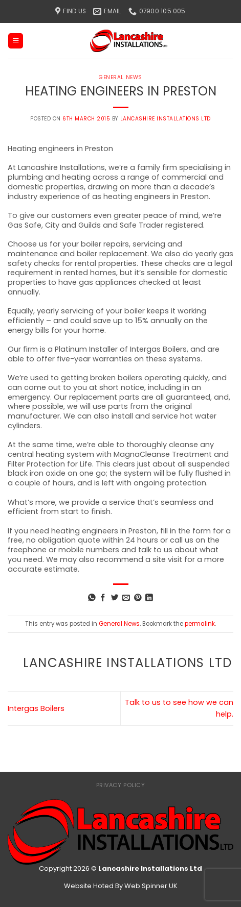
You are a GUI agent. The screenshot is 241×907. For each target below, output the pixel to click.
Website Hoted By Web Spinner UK (121, 886)
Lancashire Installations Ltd (165, 118)
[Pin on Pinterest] (138, 598)
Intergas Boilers (36, 708)
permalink (200, 624)
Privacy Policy (120, 785)
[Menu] (15, 40)
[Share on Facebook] (103, 598)
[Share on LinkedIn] (149, 598)
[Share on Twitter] (115, 598)
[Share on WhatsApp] (92, 598)
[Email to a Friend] (126, 598)
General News (120, 77)
